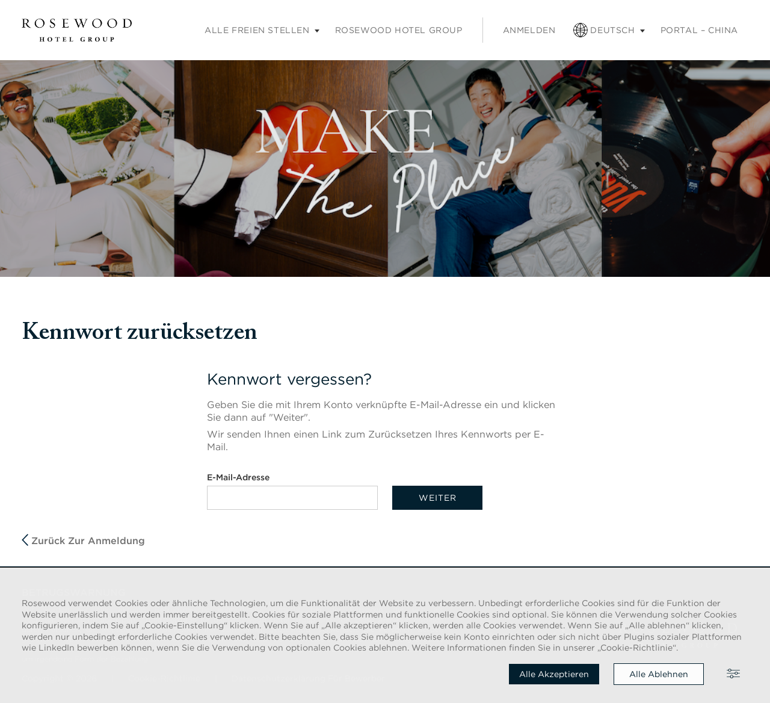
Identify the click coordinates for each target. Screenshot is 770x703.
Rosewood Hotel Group (399, 30)
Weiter (438, 497)
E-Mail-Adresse (238, 477)
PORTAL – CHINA (699, 30)
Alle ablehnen (658, 674)
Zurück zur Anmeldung (83, 540)
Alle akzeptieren (554, 674)
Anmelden (529, 30)
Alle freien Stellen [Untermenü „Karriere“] (257, 30)
